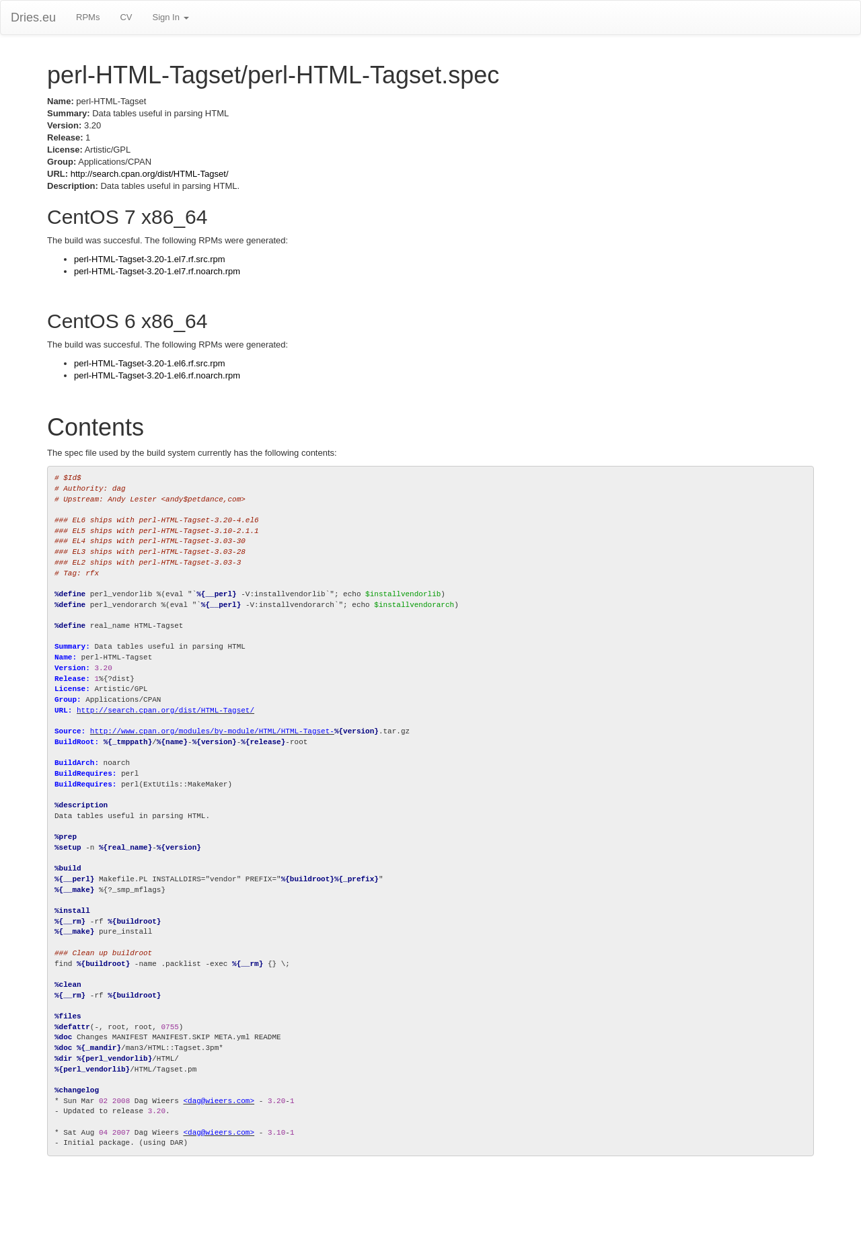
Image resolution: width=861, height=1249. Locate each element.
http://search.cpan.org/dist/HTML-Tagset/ (150, 174)
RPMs (88, 17)
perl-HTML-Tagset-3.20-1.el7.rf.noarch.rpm (157, 271)
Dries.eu (33, 17)
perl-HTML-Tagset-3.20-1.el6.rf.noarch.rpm (157, 375)
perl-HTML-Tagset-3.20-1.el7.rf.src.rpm (149, 259)
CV (126, 17)
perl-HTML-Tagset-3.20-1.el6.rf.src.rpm (149, 363)
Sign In (170, 17)
